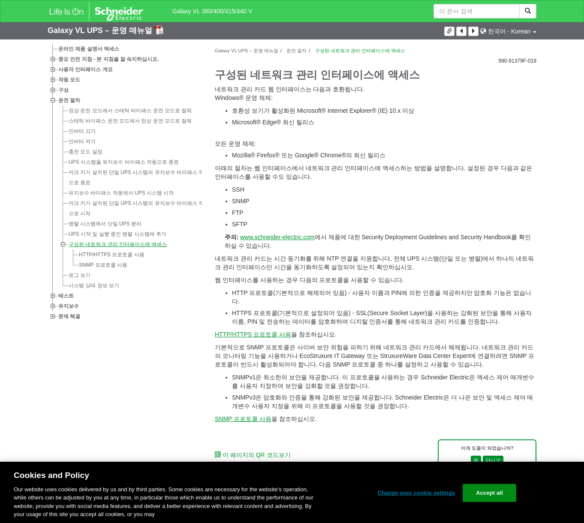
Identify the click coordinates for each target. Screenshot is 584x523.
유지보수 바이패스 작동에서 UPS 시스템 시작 (121, 193)
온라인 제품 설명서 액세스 (88, 49)
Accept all (489, 493)
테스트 (66, 296)
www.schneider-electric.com (277, 237)
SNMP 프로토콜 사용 (103, 265)
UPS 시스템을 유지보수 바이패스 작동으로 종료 (124, 162)
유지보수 (68, 306)
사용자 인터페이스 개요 (85, 69)
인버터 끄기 (82, 131)
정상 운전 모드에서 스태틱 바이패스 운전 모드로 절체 (130, 111)
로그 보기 (79, 275)
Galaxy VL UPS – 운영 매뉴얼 (101, 30)
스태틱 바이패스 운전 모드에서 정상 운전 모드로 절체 (130, 121)
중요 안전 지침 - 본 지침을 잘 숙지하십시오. (108, 59)
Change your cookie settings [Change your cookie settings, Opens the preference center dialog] (416, 493)
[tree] (125, 183)
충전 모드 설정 (85, 152)
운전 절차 (69, 100)
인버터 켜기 (82, 141)
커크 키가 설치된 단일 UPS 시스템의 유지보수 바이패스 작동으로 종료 (139, 177)
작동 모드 (69, 80)
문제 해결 (69, 316)
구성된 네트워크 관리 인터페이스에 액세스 (118, 244)
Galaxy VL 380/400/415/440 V (212, 11)
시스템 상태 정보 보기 (94, 286)
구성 (63, 90)
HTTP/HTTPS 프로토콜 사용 (111, 255)
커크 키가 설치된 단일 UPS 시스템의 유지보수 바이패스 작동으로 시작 (139, 208)
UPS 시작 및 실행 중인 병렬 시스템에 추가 (117, 234)
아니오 (493, 460)
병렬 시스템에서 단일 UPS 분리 (105, 224)
